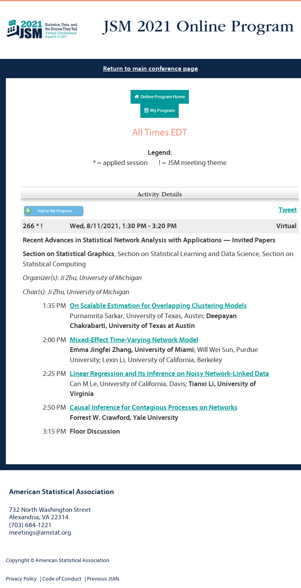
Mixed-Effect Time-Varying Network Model (134, 340)
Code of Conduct (62, 578)
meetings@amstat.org (40, 532)
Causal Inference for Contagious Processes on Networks (154, 407)
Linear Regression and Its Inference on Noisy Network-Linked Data (169, 374)
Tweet (288, 210)
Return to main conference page (150, 68)
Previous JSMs (103, 578)
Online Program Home (159, 96)
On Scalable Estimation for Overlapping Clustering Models (158, 306)
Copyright (17, 560)
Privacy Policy (21, 578)
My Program (159, 110)
